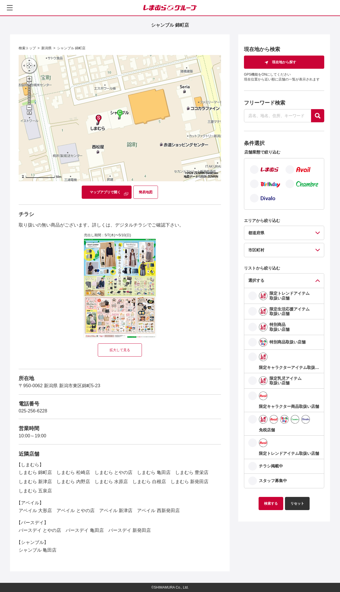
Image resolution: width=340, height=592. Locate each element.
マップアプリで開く (105, 192)
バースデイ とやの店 (40, 530)
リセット (297, 503)
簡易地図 (146, 192)
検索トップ (27, 48)
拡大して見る (120, 350)
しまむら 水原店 (111, 481)
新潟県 (46, 48)
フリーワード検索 (264, 103)
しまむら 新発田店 (189, 481)
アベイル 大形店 (35, 510)
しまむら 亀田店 (153, 472)
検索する (271, 503)
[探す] (317, 115)
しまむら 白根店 (149, 481)
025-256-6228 (33, 410)
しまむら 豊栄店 (191, 472)
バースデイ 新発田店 (129, 530)
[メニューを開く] (10, 8)
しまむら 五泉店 (35, 490)
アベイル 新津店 (115, 510)
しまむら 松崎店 (73, 472)
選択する (256, 280)
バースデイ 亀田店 (84, 530)
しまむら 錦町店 (35, 472)
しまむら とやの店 (113, 472)
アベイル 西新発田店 (158, 510)
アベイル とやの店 (75, 510)
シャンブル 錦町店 (71, 48)
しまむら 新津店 (35, 481)
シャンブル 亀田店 (37, 550)
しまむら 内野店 (73, 481)
